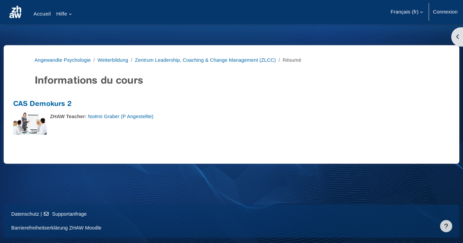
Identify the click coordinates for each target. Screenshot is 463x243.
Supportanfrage (79, 214)
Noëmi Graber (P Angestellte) (135, 116)
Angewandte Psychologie (64, 60)
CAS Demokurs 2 (55, 104)
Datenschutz (38, 214)
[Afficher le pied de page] (446, 226)
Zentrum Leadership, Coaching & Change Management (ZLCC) (210, 60)
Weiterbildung (115, 60)
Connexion (445, 12)
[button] (406, 12)
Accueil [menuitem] (42, 14)
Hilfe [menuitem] (61, 14)
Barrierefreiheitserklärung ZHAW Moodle (70, 228)
